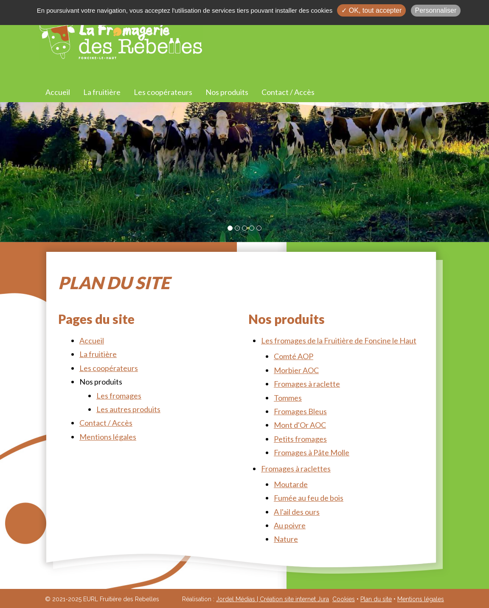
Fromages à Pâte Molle (311, 452)
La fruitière (102, 92)
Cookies (343, 599)
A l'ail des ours (297, 511)
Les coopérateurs (163, 92)
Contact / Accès (288, 92)
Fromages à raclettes (296, 468)
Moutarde (291, 484)
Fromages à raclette (307, 383)
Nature (286, 539)
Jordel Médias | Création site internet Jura (272, 599)
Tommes (288, 397)
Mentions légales (107, 436)
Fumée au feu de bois (308, 497)
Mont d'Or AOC (300, 425)
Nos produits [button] (226, 92)
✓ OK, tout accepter (371, 10)
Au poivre (290, 525)
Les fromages (118, 395)
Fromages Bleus (300, 411)
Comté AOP (293, 356)
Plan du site (376, 599)
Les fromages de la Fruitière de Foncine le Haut (338, 340)
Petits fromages (300, 438)
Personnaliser (436, 10)
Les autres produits (128, 409)
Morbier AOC (296, 370)
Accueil (57, 92)
